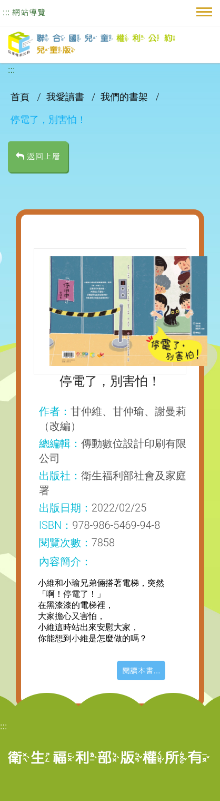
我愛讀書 (66, 96)
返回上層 (38, 156)
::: (6, 12)
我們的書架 (125, 96)
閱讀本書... (141, 670)
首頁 (21, 96)
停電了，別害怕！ (48, 119)
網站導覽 (29, 12)
